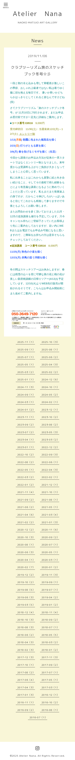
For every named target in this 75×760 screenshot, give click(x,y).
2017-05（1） (50, 680)
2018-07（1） (50, 627)
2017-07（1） (50, 672)
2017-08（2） (26, 672)
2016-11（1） (26, 702)
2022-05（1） (26, 469)
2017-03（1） (50, 687)
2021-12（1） (50, 484)
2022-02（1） (50, 477)
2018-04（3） (26, 642)
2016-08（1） (50, 710)
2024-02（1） (50, 402)
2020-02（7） (26, 567)
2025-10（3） (50, 342)
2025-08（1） (50, 349)
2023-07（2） (26, 432)
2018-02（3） (26, 650)
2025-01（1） (26, 379)
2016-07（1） (38, 717)
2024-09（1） (26, 394)
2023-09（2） (26, 424)
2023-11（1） (26, 417)
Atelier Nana (37, 13)
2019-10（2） (26, 582)
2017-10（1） (26, 665)
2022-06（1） (50, 462)
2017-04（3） (26, 687)
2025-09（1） (26, 349)
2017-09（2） (50, 665)
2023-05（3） (50, 432)
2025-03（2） (26, 372)
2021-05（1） (50, 507)
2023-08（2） (50, 424)
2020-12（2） (26, 529)
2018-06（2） (26, 635)
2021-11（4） (26, 492)
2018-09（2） (50, 619)
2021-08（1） (50, 499)
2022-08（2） (26, 462)
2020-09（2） (50, 537)
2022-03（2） (26, 477)
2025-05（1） (26, 364)
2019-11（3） (50, 574)
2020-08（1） (26, 544)
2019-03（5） (26, 604)
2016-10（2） (50, 702)
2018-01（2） (50, 650)
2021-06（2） (26, 507)
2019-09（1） (50, 582)
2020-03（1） (50, 560)
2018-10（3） (26, 619)
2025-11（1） (26, 342)
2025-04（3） (50, 364)
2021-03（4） (50, 514)
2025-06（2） (50, 357)
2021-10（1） (50, 492)
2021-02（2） (26, 522)
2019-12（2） (26, 574)
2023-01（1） (26, 447)
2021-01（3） (50, 522)
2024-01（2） (26, 409)
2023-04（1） (26, 439)
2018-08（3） (26, 627)
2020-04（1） (26, 560)
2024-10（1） (50, 387)
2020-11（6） (50, 529)
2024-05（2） (50, 394)
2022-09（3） (50, 454)
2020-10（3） (26, 537)
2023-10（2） (50, 417)
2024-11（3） (26, 387)
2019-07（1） (50, 589)
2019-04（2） (50, 597)
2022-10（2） (26, 454)
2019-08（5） (26, 589)
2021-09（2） (26, 499)
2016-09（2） (26, 710)
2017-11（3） (50, 657)
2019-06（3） (26, 597)
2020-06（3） (26, 552)
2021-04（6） (26, 514)
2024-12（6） (50, 379)
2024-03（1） (26, 402)
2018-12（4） (26, 612)
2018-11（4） (50, 612)
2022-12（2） (50, 447)
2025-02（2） (50, 372)
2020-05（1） (50, 552)
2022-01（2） (26, 484)
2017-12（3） (26, 657)
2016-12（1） (50, 695)
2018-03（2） (50, 642)
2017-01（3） (26, 695)
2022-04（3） (50, 469)
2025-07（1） (26, 357)
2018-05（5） (50, 635)
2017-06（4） (26, 680)
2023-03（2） (50, 439)
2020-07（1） (50, 544)
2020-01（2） (50, 567)
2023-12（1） (50, 409)
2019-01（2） (50, 604)
